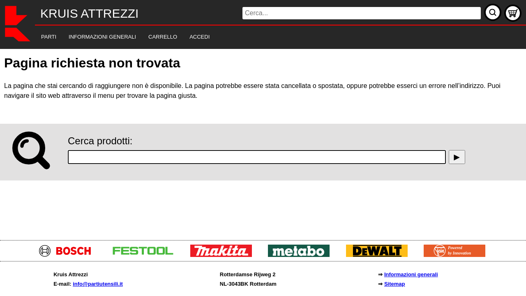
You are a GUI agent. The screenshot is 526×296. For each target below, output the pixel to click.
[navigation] (251, 37)
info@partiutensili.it (98, 284)
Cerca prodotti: (100, 140)
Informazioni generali (411, 274)
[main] (263, 142)
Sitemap (394, 284)
